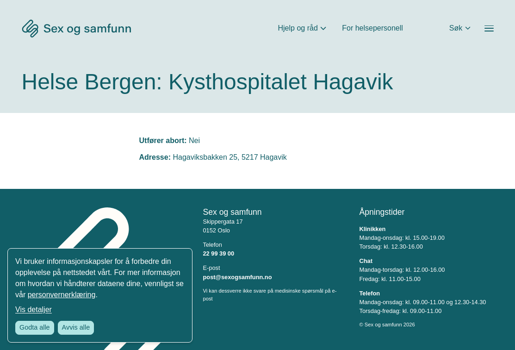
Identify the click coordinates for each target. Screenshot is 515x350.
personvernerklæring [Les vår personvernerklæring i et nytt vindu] (62, 295)
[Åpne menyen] (489, 28)
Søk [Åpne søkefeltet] (455, 28)
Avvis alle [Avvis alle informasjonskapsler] (76, 327)
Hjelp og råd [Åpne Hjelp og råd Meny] (298, 28)
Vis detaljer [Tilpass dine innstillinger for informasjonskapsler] (33, 309)
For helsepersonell (372, 28)
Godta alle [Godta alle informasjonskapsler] (34, 327)
